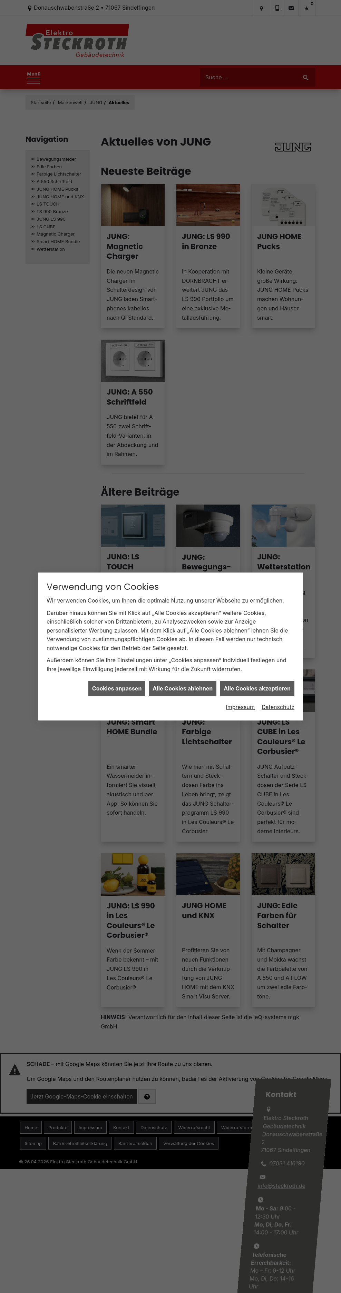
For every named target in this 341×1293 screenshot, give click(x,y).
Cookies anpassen (117, 688)
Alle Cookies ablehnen (183, 688)
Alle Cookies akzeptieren (257, 688)
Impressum (240, 707)
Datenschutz (278, 707)
